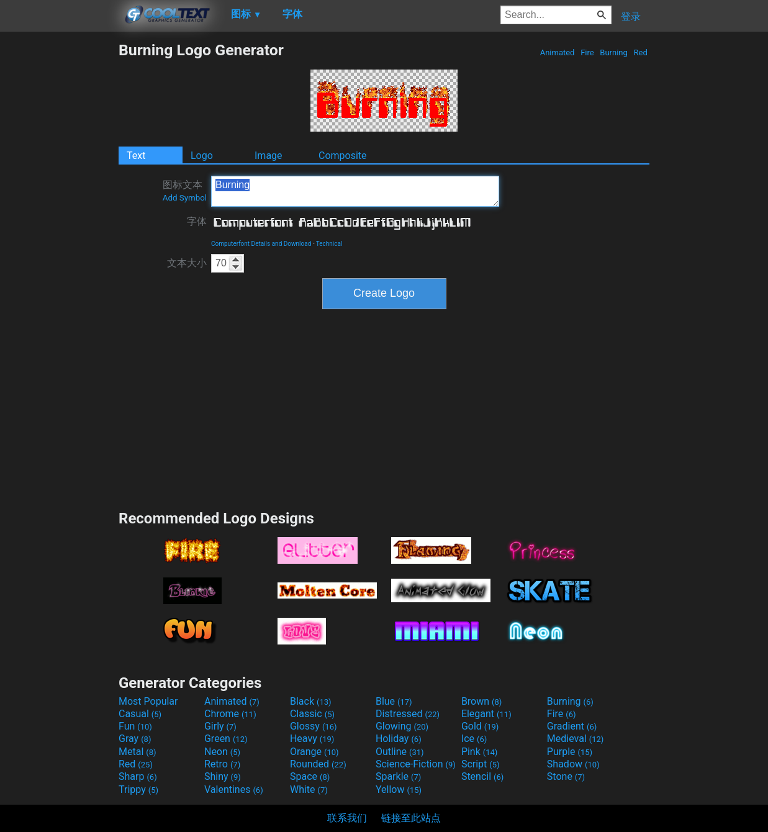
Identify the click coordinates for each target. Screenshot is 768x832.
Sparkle (398, 776)
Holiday (399, 738)
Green (226, 738)
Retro (222, 764)
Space (310, 776)
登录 (631, 16)
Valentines (233, 789)
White (309, 789)
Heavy (312, 738)
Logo (202, 155)
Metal (137, 751)
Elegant (486, 714)
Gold (480, 726)
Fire (587, 52)
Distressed (408, 714)
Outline (400, 751)
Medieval (575, 738)
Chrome (230, 714)
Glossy (313, 726)
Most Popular (148, 701)
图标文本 (185, 190)
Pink (479, 751)
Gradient (572, 726)
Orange (314, 751)
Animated (557, 52)
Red (640, 52)
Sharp (138, 776)
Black (311, 701)
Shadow (573, 764)
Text (136, 155)
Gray (135, 738)
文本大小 (187, 263)
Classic (312, 714)
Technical (329, 243)
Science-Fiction (416, 764)
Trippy (138, 789)
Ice (474, 738)
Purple (569, 751)
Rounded (318, 764)
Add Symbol (185, 197)
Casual (140, 714)
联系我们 (347, 818)
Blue (394, 701)
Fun (135, 726)
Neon (222, 751)
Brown (481, 701)
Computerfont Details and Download (261, 243)
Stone (566, 776)
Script (480, 764)
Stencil (482, 776)
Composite (342, 155)
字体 (197, 221)
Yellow (399, 789)
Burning (614, 52)
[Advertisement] (59, 227)
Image (268, 155)
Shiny (222, 776)
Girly (220, 726)
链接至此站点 (411, 818)
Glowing (402, 726)
